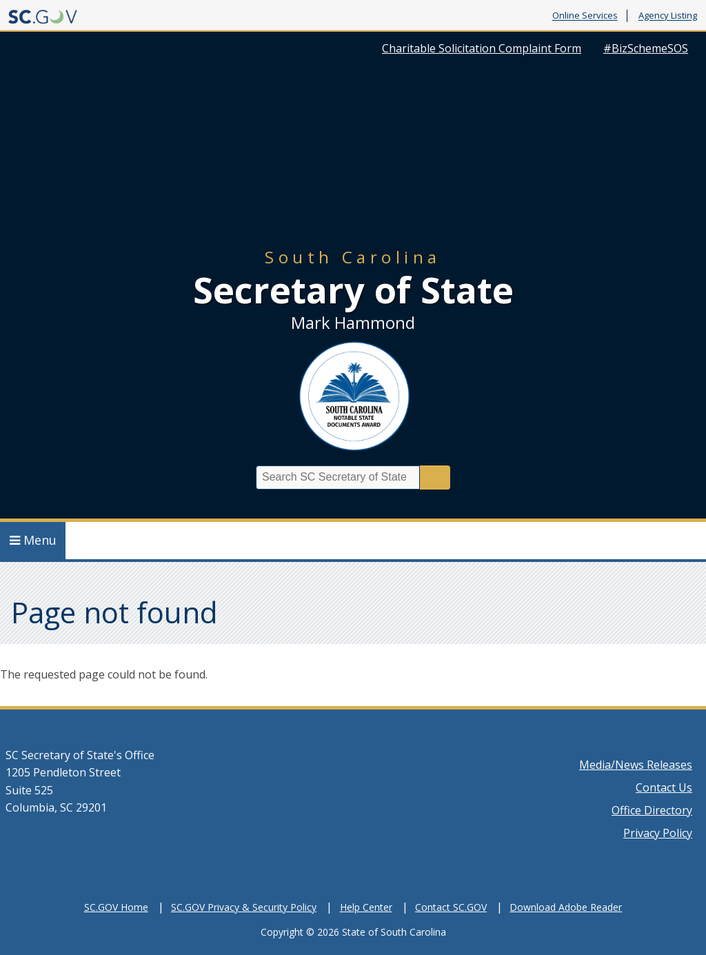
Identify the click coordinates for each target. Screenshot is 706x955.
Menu (33, 540)
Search (435, 477)
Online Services (585, 16)
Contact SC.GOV (451, 907)
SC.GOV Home (116, 907)
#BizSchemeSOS (645, 48)
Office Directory (652, 810)
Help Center (366, 907)
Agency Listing (667, 16)
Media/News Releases (635, 764)
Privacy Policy (657, 833)
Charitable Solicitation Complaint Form (481, 48)
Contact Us (664, 787)
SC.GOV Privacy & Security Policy (243, 907)
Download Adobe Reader (566, 907)
